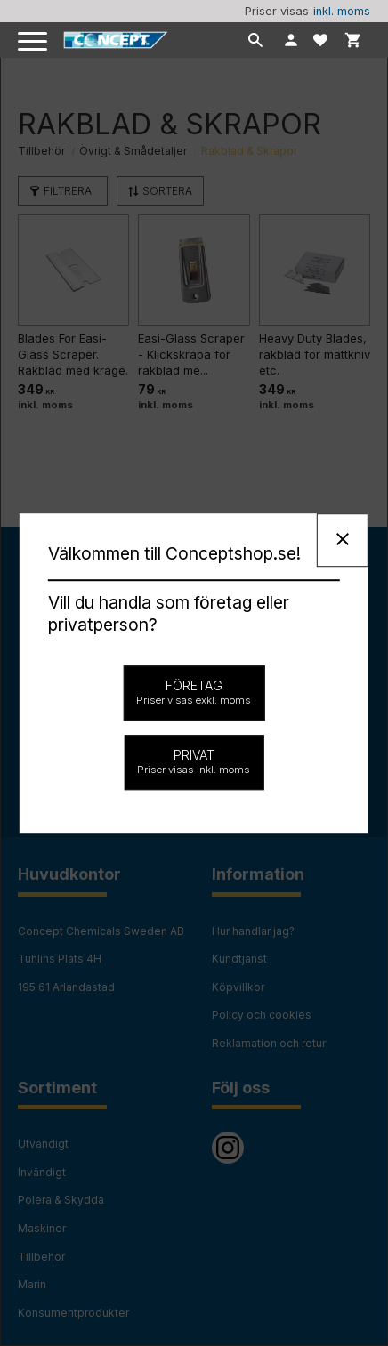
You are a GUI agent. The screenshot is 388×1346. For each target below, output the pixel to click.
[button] (33, 42)
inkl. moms (341, 11)
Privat (193, 761)
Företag (193, 692)
